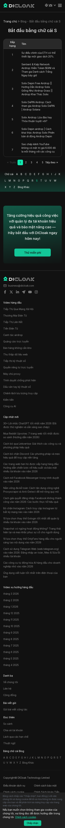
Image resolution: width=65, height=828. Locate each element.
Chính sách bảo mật (45, 785)
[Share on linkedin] (17, 292)
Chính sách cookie (13, 792)
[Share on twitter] (11, 292)
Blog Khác (23, 187)
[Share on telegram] (23, 292)
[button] (50, 5)
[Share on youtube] (30, 292)
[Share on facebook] (5, 292)
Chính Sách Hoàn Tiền (46, 792)
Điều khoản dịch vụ (14, 785)
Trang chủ (10, 21)
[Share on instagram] (36, 292)
